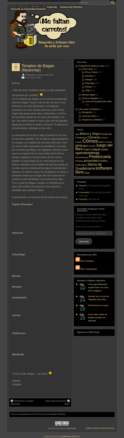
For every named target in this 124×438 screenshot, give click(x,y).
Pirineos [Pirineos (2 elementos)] (79, 161)
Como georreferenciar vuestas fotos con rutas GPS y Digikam (98, 287)
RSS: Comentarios (86, 269)
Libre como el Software (89, 109)
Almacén (83, 186)
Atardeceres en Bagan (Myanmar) (22, 402)
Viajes (38, 77)
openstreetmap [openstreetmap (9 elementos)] (87, 153)
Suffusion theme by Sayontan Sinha (100, 428)
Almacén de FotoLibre (71, 7)
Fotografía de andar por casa (91, 66)
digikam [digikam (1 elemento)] (101, 142)
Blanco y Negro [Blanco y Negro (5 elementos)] (90, 133)
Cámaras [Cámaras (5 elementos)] (94, 137)
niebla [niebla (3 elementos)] (104, 149)
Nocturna (89, 76)
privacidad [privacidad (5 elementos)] (91, 160)
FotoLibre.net (50, 7)
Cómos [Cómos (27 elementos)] (90, 141)
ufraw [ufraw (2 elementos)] (87, 173)
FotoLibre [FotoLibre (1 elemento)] (108, 142)
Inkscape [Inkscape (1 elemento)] (91, 146)
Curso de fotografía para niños (98, 101)
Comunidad (84, 192)
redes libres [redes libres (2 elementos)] (81, 165)
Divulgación (87, 112)
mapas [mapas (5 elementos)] (96, 149)
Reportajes (90, 83)
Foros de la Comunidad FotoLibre (28, 9)
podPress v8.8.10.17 (71, 436)
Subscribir (84, 241)
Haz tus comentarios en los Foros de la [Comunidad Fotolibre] (38, 414)
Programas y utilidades (92, 120)
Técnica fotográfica (90, 98)
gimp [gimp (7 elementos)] (79, 145)
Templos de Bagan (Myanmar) (37, 67)
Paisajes (89, 79)
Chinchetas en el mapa (98, 305)
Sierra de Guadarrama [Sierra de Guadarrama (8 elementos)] (88, 166)
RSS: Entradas (84, 261)
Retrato (88, 87)
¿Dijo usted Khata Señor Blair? (57, 402)
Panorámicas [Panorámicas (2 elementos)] (81, 157)
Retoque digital (88, 95)
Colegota (40, 75)
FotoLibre (83, 199)
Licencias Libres (89, 116)
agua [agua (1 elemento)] (77, 134)
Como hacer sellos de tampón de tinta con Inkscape (97, 317)
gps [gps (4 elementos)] (85, 145)
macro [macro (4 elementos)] (87, 149)
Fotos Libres (30, 77)
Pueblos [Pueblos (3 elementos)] (103, 160)
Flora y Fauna (91, 72)
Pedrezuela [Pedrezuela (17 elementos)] (100, 156)
